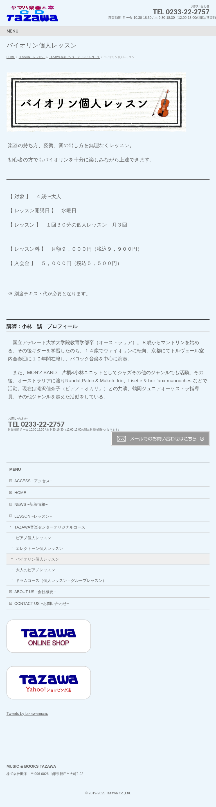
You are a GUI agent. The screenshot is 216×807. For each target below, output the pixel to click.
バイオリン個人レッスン (37, 559)
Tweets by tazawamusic (27, 713)
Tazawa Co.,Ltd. (118, 793)
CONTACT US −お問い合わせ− (41, 603)
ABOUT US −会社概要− (35, 591)
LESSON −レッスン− (32, 57)
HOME (10, 57)
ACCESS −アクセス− (33, 481)
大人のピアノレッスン (35, 570)
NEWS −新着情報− (31, 504)
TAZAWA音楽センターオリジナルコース (74, 57)
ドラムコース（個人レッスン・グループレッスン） (61, 580)
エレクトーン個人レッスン (39, 548)
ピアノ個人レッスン (33, 538)
